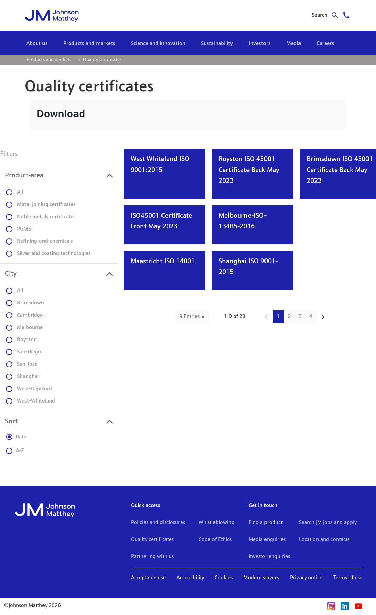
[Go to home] (67, 15)
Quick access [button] (145, 505)
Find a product (266, 522)
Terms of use (347, 578)
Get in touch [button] (263, 505)
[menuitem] (37, 43)
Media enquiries (267, 539)
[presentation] (59, 175)
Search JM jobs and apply (328, 522)
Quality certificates (152, 539)
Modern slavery (261, 578)
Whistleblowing (217, 522)
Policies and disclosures (158, 522)
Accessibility (190, 578)
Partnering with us (152, 556)
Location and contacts (324, 539)
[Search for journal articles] (327, 15)
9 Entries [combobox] (194, 316)
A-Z (15, 451)
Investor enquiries (269, 556)
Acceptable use (148, 578)
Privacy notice (306, 578)
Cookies (224, 578)
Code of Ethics (215, 539)
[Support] (346, 15)
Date (16, 436)
